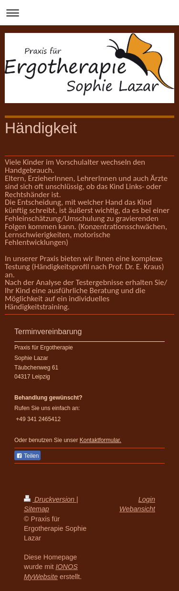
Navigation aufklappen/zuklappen (89, 12)
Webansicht (137, 509)
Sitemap (36, 509)
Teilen (27, 456)
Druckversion (50, 499)
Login (146, 499)
